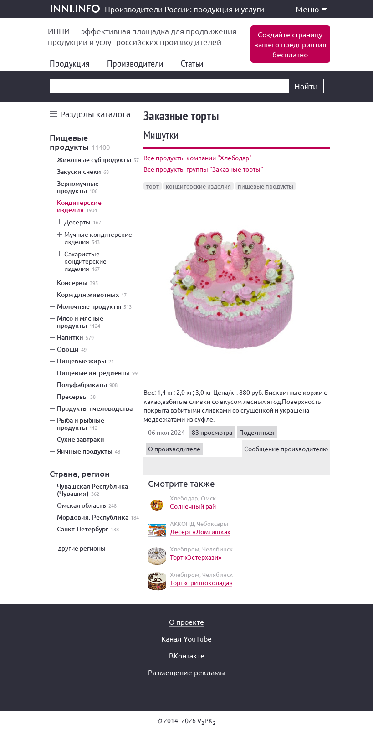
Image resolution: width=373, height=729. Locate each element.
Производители (139, 63)
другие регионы (82, 547)
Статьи (196, 63)
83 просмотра (212, 432)
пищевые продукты (265, 186)
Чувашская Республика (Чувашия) (92, 490)
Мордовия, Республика (98, 517)
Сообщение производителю (286, 448)
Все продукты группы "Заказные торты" (203, 169)
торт (152, 186)
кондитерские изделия (198, 186)
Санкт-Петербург (88, 529)
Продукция (73, 63)
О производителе (174, 448)
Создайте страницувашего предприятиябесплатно (290, 44)
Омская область (87, 505)
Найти (306, 86)
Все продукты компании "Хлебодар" (197, 157)
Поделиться (257, 432)
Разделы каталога (95, 113)
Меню (311, 9)
